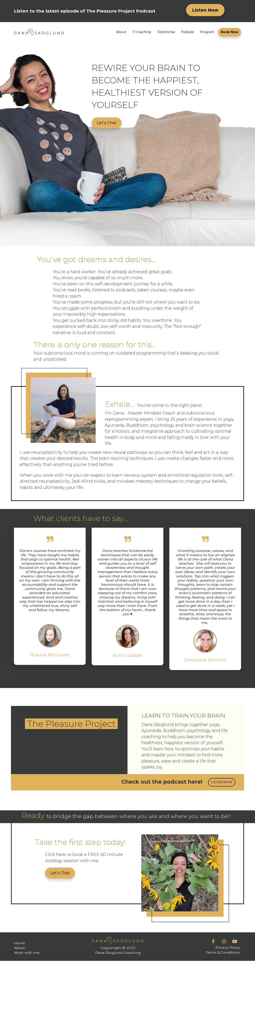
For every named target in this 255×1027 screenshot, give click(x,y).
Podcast (187, 32)
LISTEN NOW (221, 782)
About (121, 32)
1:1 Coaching (141, 32)
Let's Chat (107, 122)
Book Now (229, 32)
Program (207, 32)
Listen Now (205, 10)
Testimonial (166, 32)
